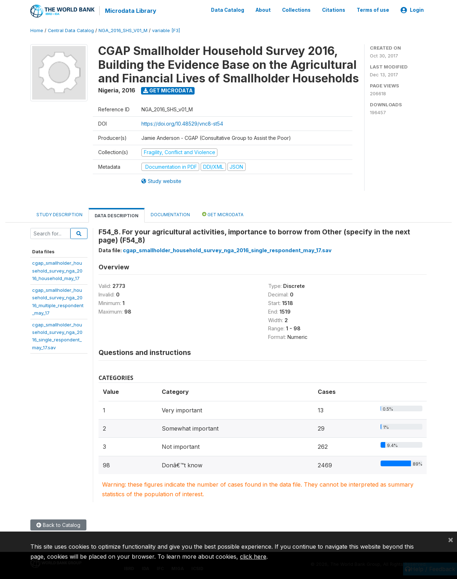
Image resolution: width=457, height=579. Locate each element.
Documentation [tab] (170, 214)
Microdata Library (130, 10)
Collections (296, 10)
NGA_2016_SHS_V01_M (123, 30)
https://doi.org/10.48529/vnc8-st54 (182, 123)
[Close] (450, 539)
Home (36, 30)
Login (412, 10)
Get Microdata (168, 90)
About (263, 10)
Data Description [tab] (117, 215)
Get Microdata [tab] (222, 214)
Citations (333, 10)
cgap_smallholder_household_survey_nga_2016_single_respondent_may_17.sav (227, 250)
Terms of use (373, 10)
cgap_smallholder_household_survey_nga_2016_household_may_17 (57, 270)
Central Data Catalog (71, 30)
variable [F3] (166, 30)
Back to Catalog (58, 525)
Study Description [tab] (59, 214)
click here (253, 556)
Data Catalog (227, 10)
